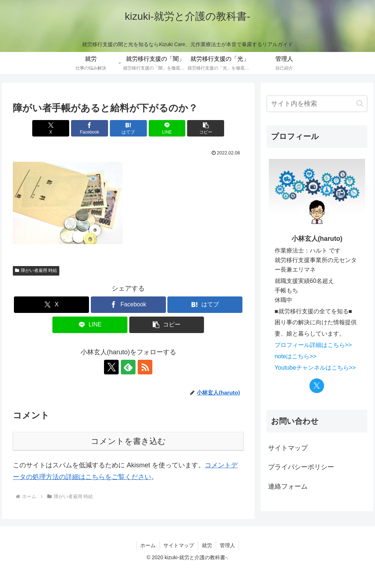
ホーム (148, 545)
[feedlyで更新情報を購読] (128, 367)
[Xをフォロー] (111, 367)
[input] (317, 104)
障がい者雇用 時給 (36, 270)
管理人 (227, 545)
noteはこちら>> (295, 356)
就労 (207, 545)
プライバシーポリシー (301, 467)
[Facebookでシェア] (89, 128)
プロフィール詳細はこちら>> (313, 344)
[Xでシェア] (50, 128)
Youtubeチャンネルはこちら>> (315, 367)
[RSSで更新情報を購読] (145, 367)
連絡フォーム (288, 486)
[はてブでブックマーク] (128, 128)
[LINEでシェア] (167, 128)
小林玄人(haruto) (317, 238)
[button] (205, 128)
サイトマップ (288, 448)
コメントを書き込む (128, 441)
